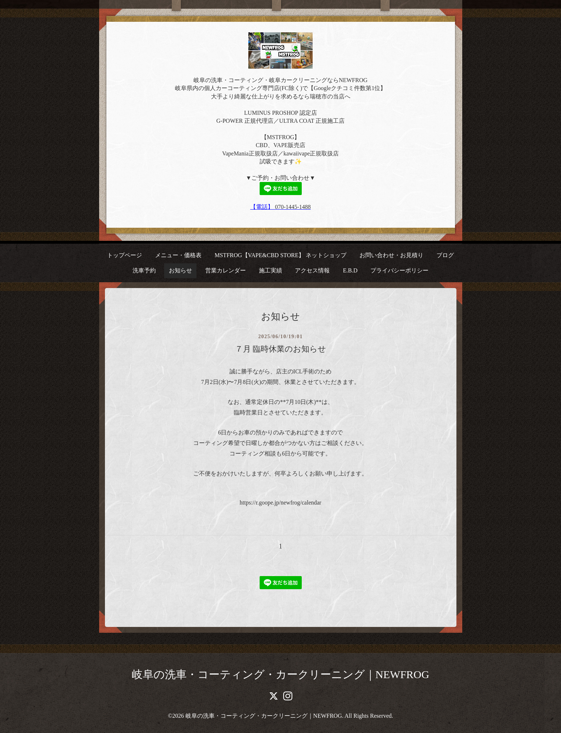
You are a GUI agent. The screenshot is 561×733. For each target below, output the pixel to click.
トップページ (124, 255)
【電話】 (262, 207)
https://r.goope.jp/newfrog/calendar (280, 502)
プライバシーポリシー (399, 270)
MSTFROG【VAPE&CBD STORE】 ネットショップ (280, 255)
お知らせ (180, 270)
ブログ (445, 255)
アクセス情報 (312, 270)
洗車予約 (144, 270)
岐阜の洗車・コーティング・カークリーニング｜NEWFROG (280, 674)
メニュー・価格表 (178, 255)
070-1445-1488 (293, 207)
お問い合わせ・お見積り (391, 255)
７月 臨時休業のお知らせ (280, 348)
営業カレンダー (225, 270)
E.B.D (350, 270)
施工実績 (270, 270)
